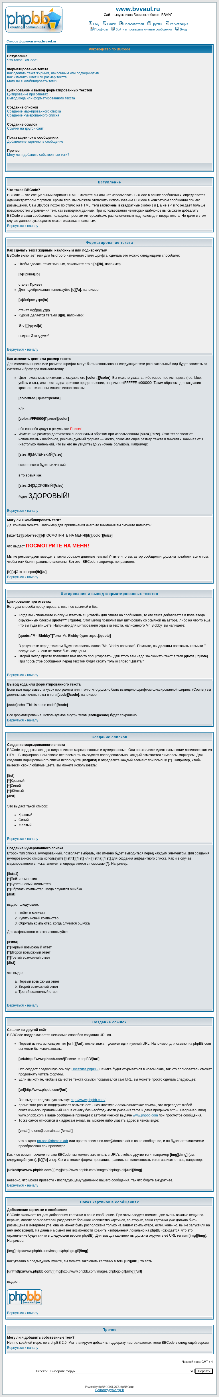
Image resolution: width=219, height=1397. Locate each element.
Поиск (109, 24)
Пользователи (131, 24)
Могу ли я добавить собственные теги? (38, 155)
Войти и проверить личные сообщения (141, 29)
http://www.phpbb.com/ (88, 1100)
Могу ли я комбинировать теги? (32, 81)
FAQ (94, 24)
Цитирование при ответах (27, 94)
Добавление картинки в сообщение (35, 142)
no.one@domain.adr (52, 1141)
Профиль (99, 29)
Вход (181, 29)
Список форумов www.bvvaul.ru (31, 41)
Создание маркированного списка (34, 111)
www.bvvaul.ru (138, 9)
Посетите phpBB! (85, 1069)
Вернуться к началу (22, 226)
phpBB (101, 1386)
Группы (154, 24)
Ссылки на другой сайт (25, 128)
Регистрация (177, 24)
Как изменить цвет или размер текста (37, 77)
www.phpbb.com (145, 1115)
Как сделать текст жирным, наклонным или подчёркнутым (53, 73)
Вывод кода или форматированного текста (41, 98)
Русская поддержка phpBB (109, 1390)
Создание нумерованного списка (33, 115)
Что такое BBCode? (22, 60)
